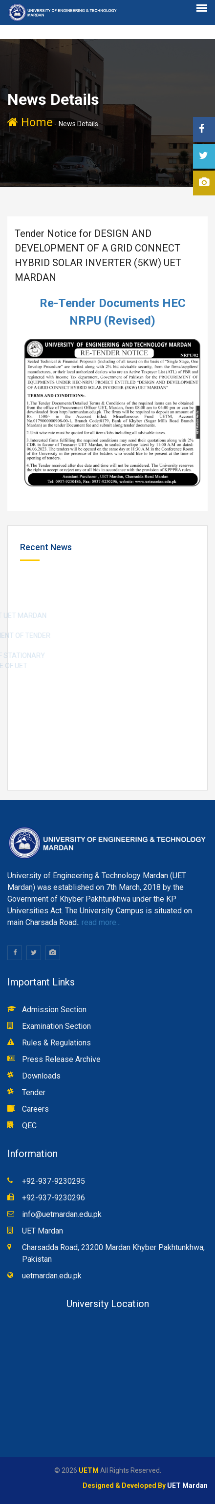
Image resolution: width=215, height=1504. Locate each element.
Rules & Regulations (56, 1042)
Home (30, 122)
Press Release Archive (61, 1059)
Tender (33, 1092)
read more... (100, 922)
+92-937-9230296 (53, 1197)
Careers (35, 1109)
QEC (29, 1125)
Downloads (41, 1075)
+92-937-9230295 (53, 1181)
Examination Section (56, 1026)
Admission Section (54, 1009)
